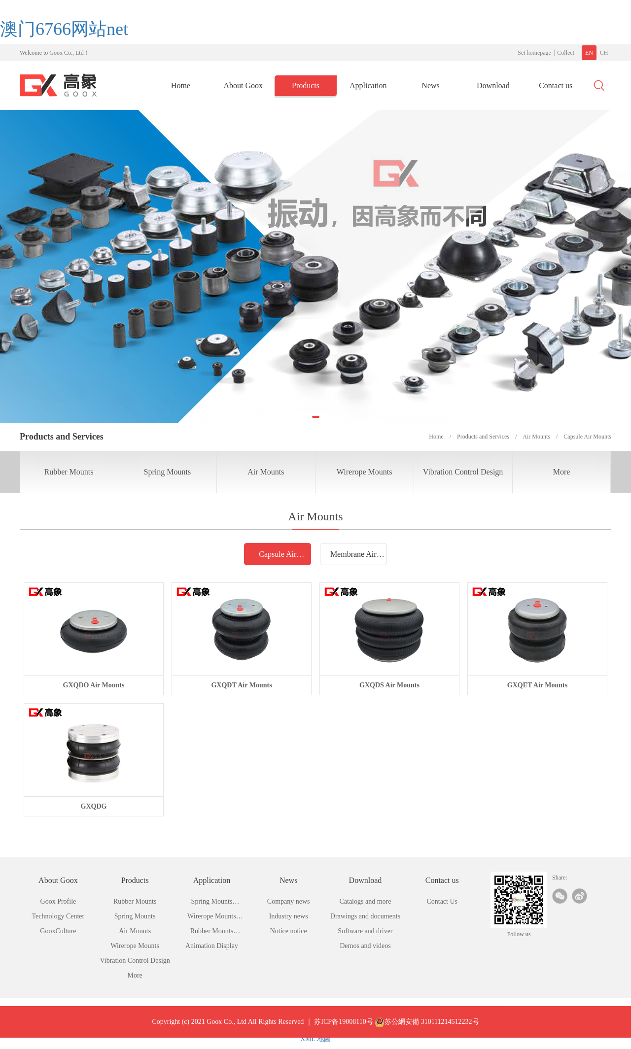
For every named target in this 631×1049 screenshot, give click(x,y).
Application (368, 85)
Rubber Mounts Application (212, 933)
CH (604, 52)
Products (305, 85)
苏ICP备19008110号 (343, 1030)
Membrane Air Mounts (353, 557)
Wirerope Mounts (364, 472)
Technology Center (58, 916)
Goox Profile (58, 901)
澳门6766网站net (64, 29)
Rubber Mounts (68, 472)
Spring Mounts (167, 472)
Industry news (288, 916)
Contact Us (441, 901)
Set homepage (534, 52)
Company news (288, 901)
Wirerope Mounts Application (211, 918)
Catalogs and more (365, 901)
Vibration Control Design (463, 472)
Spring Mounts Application (212, 903)
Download (493, 85)
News (430, 85)
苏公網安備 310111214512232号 (427, 1031)
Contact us (555, 85)
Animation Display (211, 945)
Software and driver (365, 931)
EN (589, 52)
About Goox (243, 85)
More (561, 472)
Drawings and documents (365, 916)
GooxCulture (58, 931)
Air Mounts (265, 472)
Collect (565, 52)
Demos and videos (365, 945)
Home (180, 85)
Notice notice (288, 931)
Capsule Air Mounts (277, 557)
